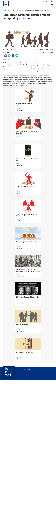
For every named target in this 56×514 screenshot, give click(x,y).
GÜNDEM (14, 10)
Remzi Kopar (20, 303)
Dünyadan (20, 10)
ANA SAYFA (7, 10)
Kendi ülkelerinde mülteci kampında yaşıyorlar (37, 10)
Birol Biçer (6, 52)
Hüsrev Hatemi (20, 276)
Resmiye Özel (20, 331)
